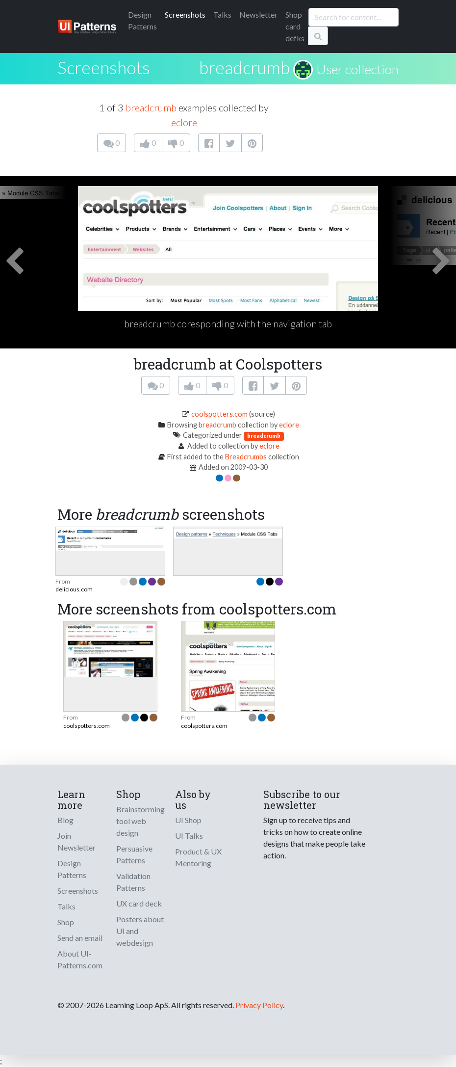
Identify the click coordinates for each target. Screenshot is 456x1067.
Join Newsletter (76, 841)
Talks (222, 14)
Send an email (79, 937)
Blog (65, 820)
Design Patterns (71, 869)
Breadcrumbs (246, 457)
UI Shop (188, 820)
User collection (357, 69)
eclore (184, 122)
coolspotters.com (219, 414)
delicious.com (74, 589)
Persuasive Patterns (134, 854)
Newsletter (258, 14)
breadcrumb (244, 67)
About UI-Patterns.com (79, 959)
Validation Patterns (133, 881)
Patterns (142, 20)
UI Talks (189, 835)
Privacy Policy (259, 1005)
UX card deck (139, 903)
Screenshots (185, 14)
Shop (65, 922)
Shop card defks (294, 26)
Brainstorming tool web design (140, 820)
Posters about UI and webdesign (140, 930)
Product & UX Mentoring (198, 857)
